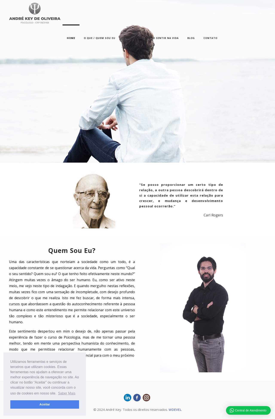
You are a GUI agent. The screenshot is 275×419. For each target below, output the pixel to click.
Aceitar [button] (45, 404)
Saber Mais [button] (66, 393)
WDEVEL (175, 409)
